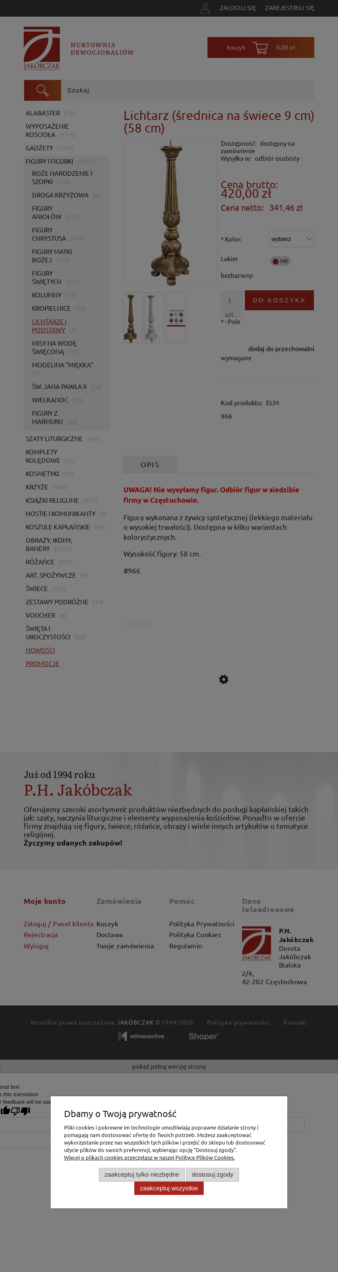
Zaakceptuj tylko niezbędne (142, 1174)
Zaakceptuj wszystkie (169, 1188)
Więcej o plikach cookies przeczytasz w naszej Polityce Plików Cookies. (149, 1157)
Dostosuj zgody (213, 1174)
